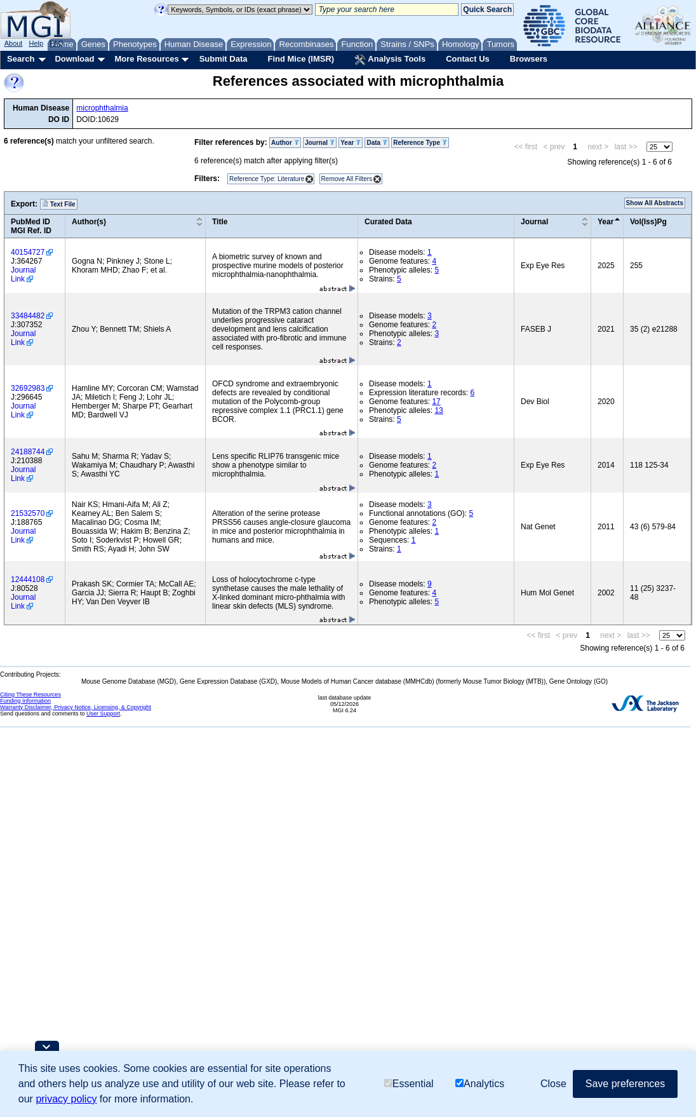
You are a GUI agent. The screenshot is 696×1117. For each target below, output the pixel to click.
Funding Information (25, 701)
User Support (103, 713)
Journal (320, 142)
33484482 (27, 315)
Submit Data (223, 59)
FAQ (57, 43)
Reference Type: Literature (266, 178)
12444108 (27, 579)
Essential (409, 1083)
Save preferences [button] (625, 1083)
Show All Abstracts (654, 203)
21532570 (27, 513)
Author (285, 142)
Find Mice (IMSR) (300, 59)
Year (350, 142)
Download (74, 59)
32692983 (27, 388)
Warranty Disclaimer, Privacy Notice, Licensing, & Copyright (75, 707)
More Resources (146, 59)
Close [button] (553, 1083)
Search (20, 59)
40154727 (27, 252)
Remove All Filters (347, 178)
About (13, 43)
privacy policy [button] (66, 1098)
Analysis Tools (389, 59)
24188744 (27, 451)
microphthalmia (102, 108)
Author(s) (89, 221)
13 (438, 410)
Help (36, 43)
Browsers (528, 59)
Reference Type (420, 142)
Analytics (479, 1083)
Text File (59, 204)
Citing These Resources (30, 694)
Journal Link (23, 274)
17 (436, 401)
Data (376, 142)
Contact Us (468, 59)
